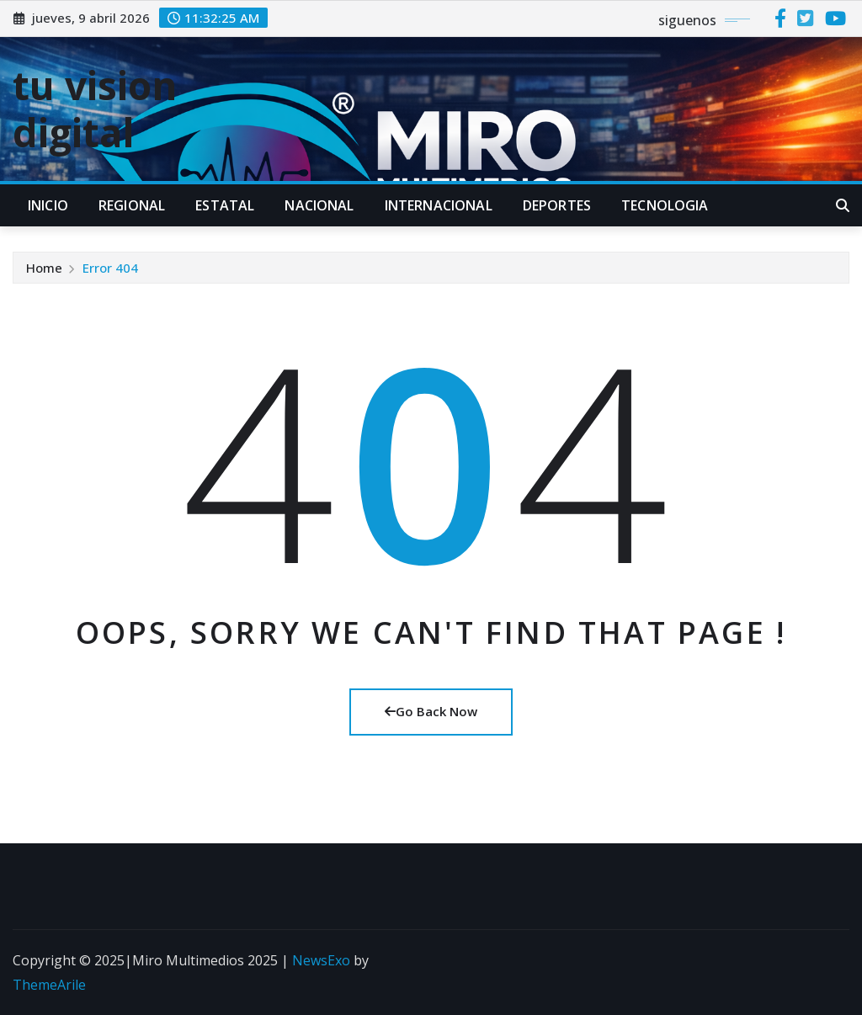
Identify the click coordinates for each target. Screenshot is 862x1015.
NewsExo (321, 960)
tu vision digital (95, 108)
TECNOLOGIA (665, 205)
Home (44, 267)
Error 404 (110, 267)
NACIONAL (319, 205)
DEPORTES (557, 205)
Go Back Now (431, 711)
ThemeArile (49, 984)
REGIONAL (131, 205)
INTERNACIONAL (438, 205)
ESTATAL (224, 205)
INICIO (48, 205)
